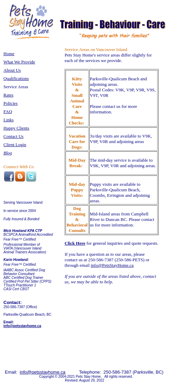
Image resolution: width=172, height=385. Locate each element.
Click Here (74, 243)
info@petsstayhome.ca (22, 326)
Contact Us (13, 136)
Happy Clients (16, 128)
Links (8, 119)
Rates (8, 95)
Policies (10, 103)
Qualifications (16, 78)
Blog (7, 152)
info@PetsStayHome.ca (112, 265)
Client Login (14, 144)
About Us (12, 70)
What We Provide (19, 61)
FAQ (7, 111)
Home (8, 53)
